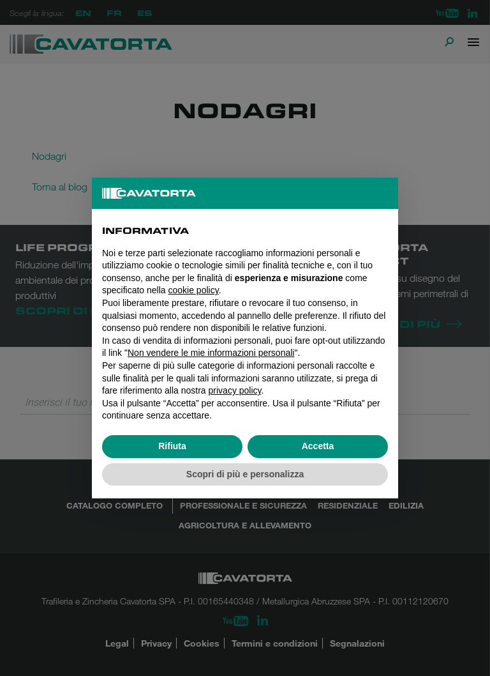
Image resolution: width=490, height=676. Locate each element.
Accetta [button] (318, 446)
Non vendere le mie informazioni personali (211, 353)
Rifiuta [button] (172, 446)
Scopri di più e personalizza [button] (245, 474)
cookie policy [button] (193, 290)
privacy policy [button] (235, 390)
